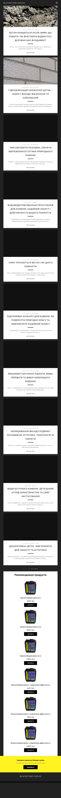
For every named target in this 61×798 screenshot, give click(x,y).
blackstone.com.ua (14, 3)
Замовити (30, 620)
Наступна (34, 584)
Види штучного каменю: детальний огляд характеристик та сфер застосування (30, 504)
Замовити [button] (30, 782)
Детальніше (30, 56)
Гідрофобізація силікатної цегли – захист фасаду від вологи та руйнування (30, 98)
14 (29, 584)
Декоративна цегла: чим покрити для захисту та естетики (30, 561)
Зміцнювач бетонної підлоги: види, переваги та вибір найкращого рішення (30, 389)
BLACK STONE (34, 29)
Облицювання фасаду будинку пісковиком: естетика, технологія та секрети (30, 446)
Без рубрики (34, 148)
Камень (34, 206)
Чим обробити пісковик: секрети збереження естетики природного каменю (30, 155)
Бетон (34, 497)
